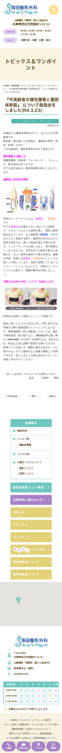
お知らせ (19, 512)
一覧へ (33, 396)
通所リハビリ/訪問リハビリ (23, 733)
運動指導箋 (25, 445)
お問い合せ (24, 748)
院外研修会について (26, 574)
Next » (52, 396)
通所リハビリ (26, 468)
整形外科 (22, 430)
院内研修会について (26, 562)
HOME (13, 720)
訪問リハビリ (26, 473)
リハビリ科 (23, 439)
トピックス (20, 524)
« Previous (12, 396)
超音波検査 (45, 733)
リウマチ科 (23, 454)
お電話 (9, 748)
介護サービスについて (29, 462)
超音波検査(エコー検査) (29, 487)
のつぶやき (29, 550)
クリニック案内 (42, 720)
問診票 (53, 748)
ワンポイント (22, 537)
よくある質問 (13, 738)
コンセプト (25, 720)
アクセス (38, 748)
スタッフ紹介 (10, 724)
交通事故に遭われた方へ (29, 499)
